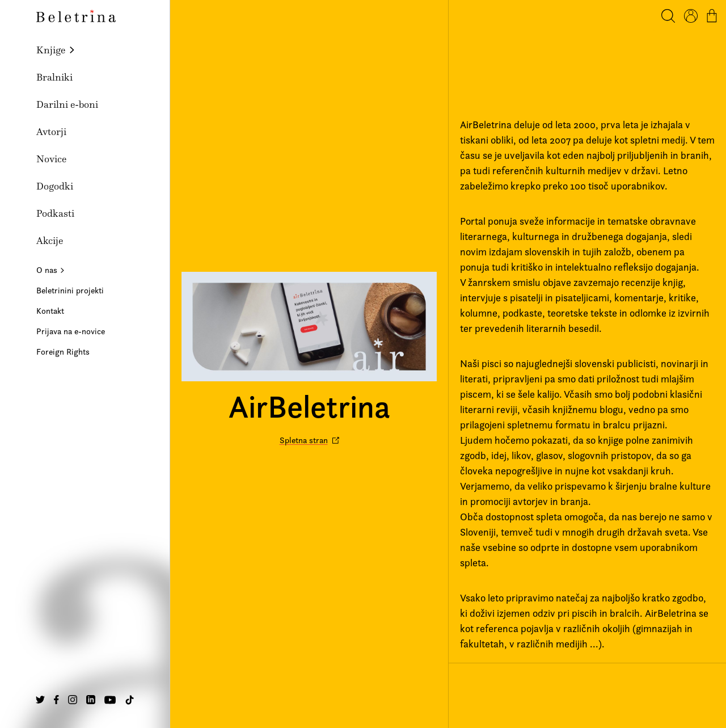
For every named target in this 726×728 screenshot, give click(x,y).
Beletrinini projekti (70, 290)
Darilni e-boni (67, 104)
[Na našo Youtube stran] (110, 699)
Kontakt (50, 310)
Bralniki (54, 77)
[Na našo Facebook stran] (56, 699)
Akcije (49, 240)
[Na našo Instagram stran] (73, 699)
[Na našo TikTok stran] (129, 700)
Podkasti (55, 213)
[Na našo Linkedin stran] (91, 699)
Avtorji (51, 131)
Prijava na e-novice (70, 331)
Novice (51, 159)
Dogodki (54, 186)
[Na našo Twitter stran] (40, 699)
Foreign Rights (63, 351)
